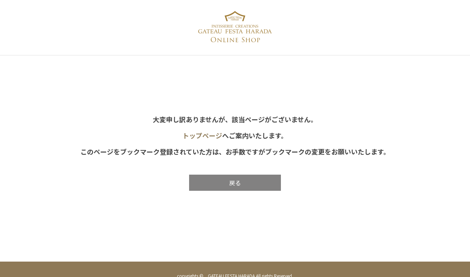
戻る (235, 182)
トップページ (202, 135)
